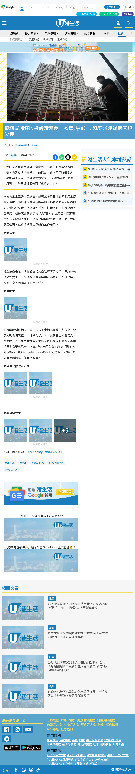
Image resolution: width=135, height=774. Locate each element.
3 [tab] (66, 47)
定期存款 (62, 39)
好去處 (11, 463)
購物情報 (70, 33)
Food (46, 7)
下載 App (113, 7)
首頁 (7, 145)
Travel (33, 7)
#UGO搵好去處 (56, 755)
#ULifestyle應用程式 (60, 759)
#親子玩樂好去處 (118, 755)
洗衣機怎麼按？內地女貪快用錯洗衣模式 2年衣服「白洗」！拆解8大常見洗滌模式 (77, 605)
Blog (72, 7)
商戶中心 (127, 14)
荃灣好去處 (71, 724)
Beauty (59, 7)
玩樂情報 (50, 33)
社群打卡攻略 (110, 14)
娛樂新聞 (48, 39)
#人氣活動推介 (76, 755)
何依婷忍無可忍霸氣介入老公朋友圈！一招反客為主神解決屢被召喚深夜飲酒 (78, 693)
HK (21, 7)
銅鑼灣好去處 (106, 720)
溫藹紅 (13, 155)
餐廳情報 (112, 724)
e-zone (85, 7)
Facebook (56, 463)
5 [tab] (73, 47)
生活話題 (21, 145)
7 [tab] (68, 51)
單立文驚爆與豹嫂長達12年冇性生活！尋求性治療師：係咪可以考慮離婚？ (78, 635)
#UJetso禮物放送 (98, 759)
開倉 (72, 720)
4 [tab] (70, 47)
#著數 (78, 763)
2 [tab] (63, 47)
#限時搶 (80, 759)
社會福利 (67, 729)
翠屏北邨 (38, 463)
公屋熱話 (34, 39)
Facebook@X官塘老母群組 (44, 452)
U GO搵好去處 (88, 14)
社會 (121, 33)
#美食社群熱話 (96, 755)
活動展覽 (53, 720)
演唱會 (14, 33)
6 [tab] (77, 47)
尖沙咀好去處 (86, 720)
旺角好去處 (88, 724)
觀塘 (24, 463)
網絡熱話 (12, 469)
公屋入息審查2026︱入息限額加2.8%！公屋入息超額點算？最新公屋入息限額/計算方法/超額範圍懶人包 (77, 666)
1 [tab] (59, 47)
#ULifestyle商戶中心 (60, 763)
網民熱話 (52, 740)
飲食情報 (89, 33)
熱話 (34, 145)
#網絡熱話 (90, 763)
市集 (64, 720)
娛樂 (107, 33)
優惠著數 (30, 33)
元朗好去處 (54, 724)
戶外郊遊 (53, 729)
